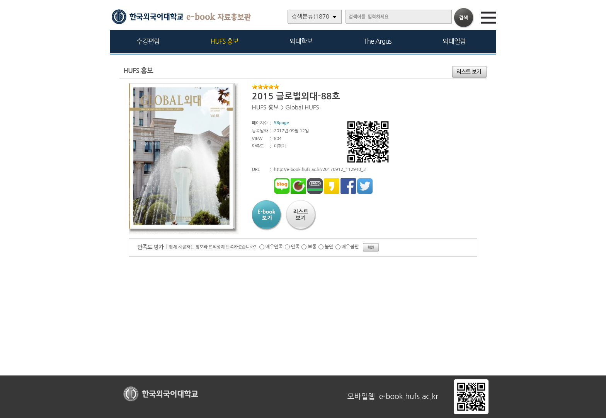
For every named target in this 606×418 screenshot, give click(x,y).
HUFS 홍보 (224, 41)
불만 (329, 246)
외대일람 (454, 41)
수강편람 (148, 41)
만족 (295, 246)
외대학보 (301, 41)
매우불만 (350, 246)
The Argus (378, 41)
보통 (312, 246)
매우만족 (274, 246)
